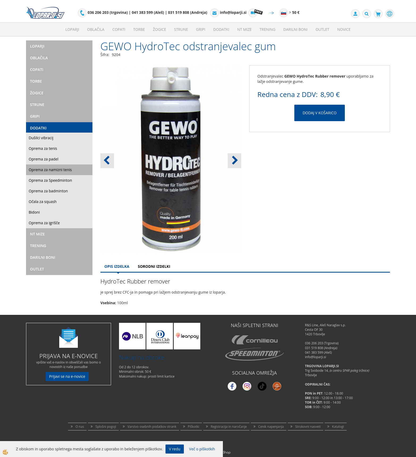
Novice (344, 29)
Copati (118, 29)
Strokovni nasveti (308, 426)
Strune (181, 29)
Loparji (72, 29)
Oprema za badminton (48, 190)
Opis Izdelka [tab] (116, 266)
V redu (174, 448)
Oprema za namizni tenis (50, 169)
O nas (79, 426)
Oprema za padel (43, 159)
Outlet (322, 29)
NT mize (244, 29)
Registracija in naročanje (229, 426)
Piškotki (193, 426)
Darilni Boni (295, 29)
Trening (267, 29)
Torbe (139, 29)
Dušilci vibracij (41, 137)
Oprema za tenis (43, 148)
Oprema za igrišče (44, 222)
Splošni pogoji (105, 426)
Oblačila (95, 29)
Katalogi (338, 426)
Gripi (200, 29)
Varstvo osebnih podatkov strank (152, 426)
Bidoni (34, 212)
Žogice (159, 29)
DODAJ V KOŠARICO (320, 112)
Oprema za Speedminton (50, 180)
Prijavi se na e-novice (67, 376)
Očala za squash (43, 201)
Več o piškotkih (202, 448)
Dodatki (221, 29)
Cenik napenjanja (271, 426)
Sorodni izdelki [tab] (154, 266)
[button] (234, 160)
